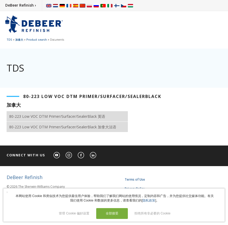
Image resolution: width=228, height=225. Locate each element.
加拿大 (19, 39)
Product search (36, 39)
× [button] (7, 192)
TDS (9, 39)
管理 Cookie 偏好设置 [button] (74, 213)
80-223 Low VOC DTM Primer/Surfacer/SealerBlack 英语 (57, 116)
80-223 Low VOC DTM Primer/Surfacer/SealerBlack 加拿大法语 (62, 126)
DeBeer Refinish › (20, 5)
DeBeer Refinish (24, 177)
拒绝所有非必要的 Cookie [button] (152, 213)
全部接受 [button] (112, 213)
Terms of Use (135, 179)
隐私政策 (149, 200)
